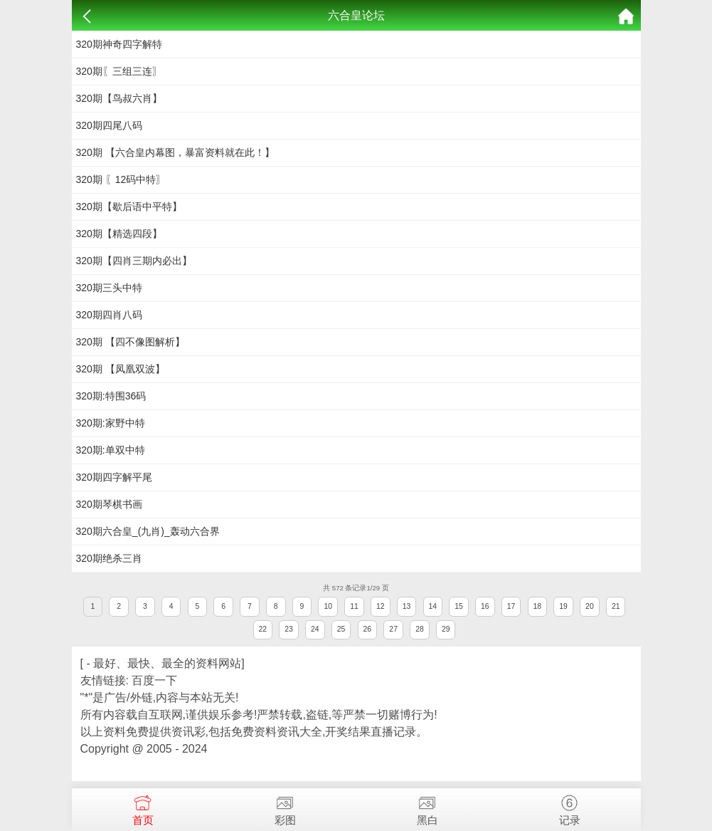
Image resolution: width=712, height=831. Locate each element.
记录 (570, 807)
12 (380, 606)
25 (341, 629)
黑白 (427, 807)
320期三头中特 (109, 287)
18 (537, 606)
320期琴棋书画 (109, 504)
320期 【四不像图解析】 (130, 341)
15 (459, 606)
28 (419, 629)
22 (263, 629)
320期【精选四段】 (119, 233)
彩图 (285, 807)
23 (289, 629)
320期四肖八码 (109, 314)
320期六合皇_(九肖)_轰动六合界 (148, 531)
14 (433, 606)
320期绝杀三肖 (109, 558)
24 (315, 629)
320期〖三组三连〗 (119, 71)
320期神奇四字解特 (119, 44)
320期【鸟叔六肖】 (119, 98)
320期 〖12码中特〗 (121, 179)
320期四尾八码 (109, 125)
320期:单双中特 (110, 450)
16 (485, 606)
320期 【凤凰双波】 (120, 369)
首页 (143, 807)
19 (563, 606)
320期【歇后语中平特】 (129, 206)
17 (511, 606)
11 (354, 606)
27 (393, 629)
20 (589, 606)
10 (328, 606)
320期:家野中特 (110, 423)
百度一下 (154, 680)
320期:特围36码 (111, 396)
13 (407, 606)
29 (446, 629)
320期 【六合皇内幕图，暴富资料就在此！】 (175, 152)
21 (616, 606)
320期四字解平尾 (114, 477)
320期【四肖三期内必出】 (134, 260)
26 (367, 629)
